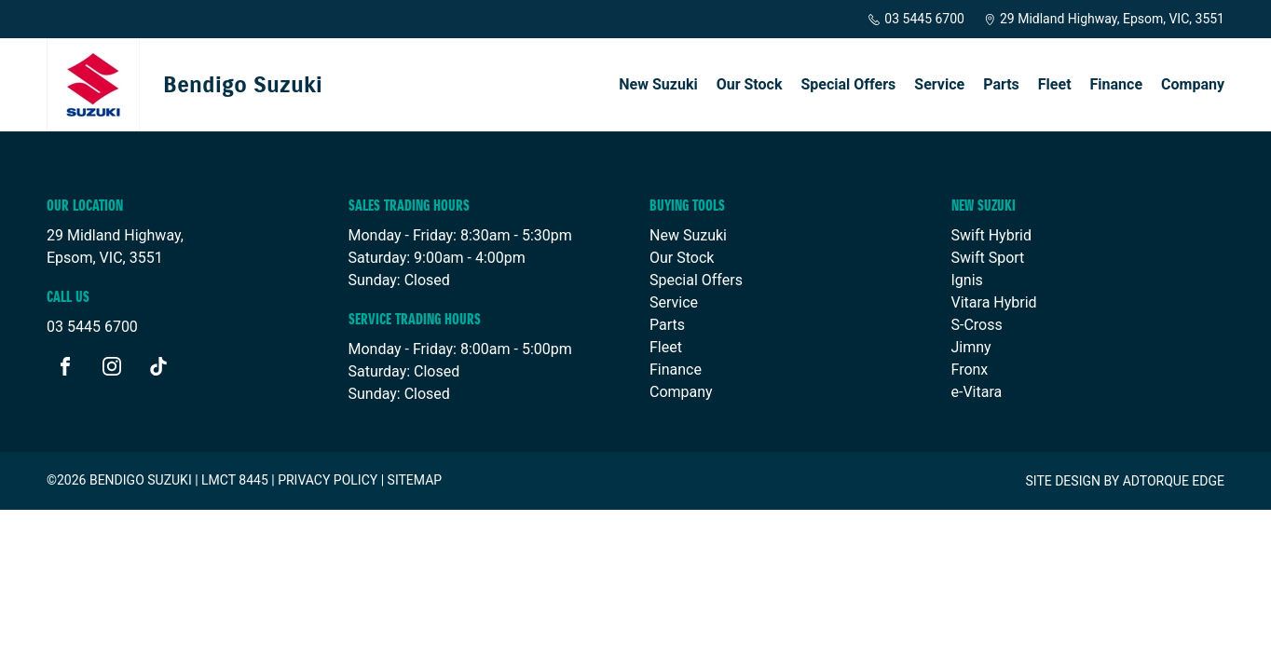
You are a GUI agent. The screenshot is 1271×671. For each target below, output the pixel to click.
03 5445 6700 (916, 18)
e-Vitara (977, 392)
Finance (1116, 84)
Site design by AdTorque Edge (1124, 480)
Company (1192, 84)
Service (939, 84)
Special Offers (847, 84)
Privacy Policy (327, 479)
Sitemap (415, 479)
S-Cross (977, 325)
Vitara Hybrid (994, 302)
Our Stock (750, 84)
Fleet (1055, 84)
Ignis (967, 280)
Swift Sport (988, 258)
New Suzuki (658, 84)
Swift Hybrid (991, 235)
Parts (1001, 84)
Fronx (970, 369)
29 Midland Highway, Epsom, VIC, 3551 (1103, 18)
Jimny (971, 347)
